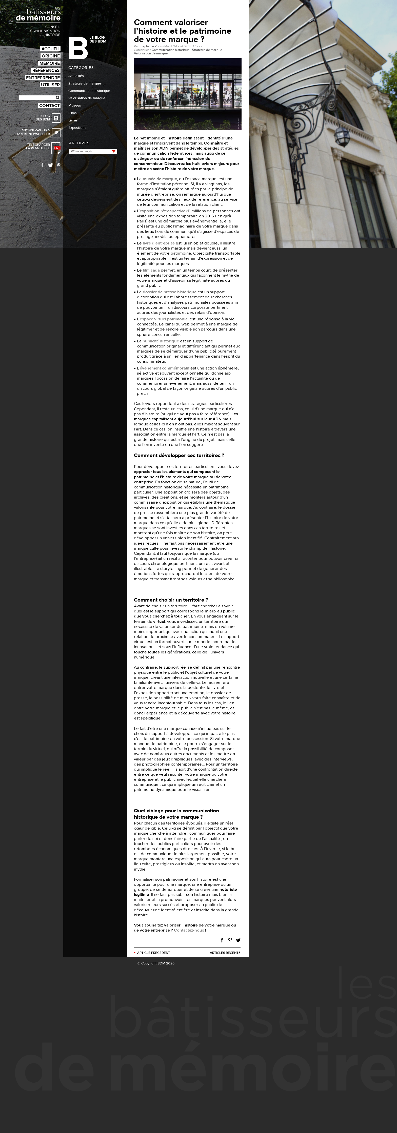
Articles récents (225, 953)
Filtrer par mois (81, 151)
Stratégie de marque (84, 83)
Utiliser (50, 84)
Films (72, 113)
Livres (73, 120)
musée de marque (160, 179)
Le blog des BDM (43, 117)
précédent (153, 953)
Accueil (51, 48)
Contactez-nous (189, 930)
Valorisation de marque (86, 98)
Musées (74, 105)
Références (46, 70)
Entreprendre (43, 77)
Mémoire (49, 63)
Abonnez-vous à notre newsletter (33, 132)
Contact (49, 105)
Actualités (76, 76)
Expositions (77, 128)
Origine (51, 55)
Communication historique (89, 91)
